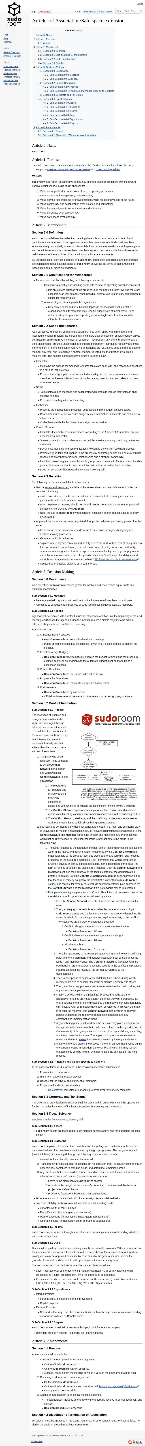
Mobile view (36, 1441)
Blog (5, 38)
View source (89, 11)
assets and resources (57, 487)
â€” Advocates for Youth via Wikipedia (116, 559)
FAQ (5, 35)
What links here (10, 66)
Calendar (7, 42)
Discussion (44, 11)
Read (77, 11)
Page (33, 11)
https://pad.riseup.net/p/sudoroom (118, 1386)
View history (105, 11)
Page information (11, 84)
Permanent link (10, 80)
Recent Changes (11, 52)
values (52, 884)
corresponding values (108, 169)
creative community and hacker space (68, 169)
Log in (140, 3)
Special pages (10, 73)
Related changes (11, 70)
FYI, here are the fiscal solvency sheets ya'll (56, 1119)
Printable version (11, 77)
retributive (111, 1090)
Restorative (54, 1090)
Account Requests (12, 56)
